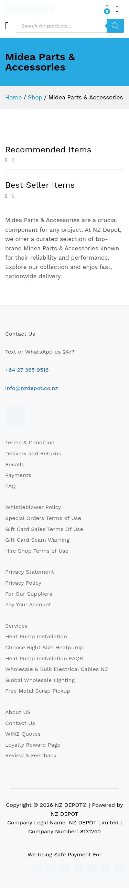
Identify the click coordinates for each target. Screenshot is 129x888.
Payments (18, 475)
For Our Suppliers (28, 594)
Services (16, 625)
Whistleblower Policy (33, 507)
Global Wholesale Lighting (40, 680)
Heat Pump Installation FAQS (44, 658)
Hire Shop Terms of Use (36, 551)
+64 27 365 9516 (27, 370)
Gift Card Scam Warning (37, 540)
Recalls (14, 464)
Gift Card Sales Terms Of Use (44, 529)
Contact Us (20, 723)
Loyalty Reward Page (32, 744)
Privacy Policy (23, 583)
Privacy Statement (29, 571)
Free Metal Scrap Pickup (37, 690)
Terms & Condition (29, 442)
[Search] (115, 26)
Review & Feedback (30, 755)
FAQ (10, 486)
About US (18, 712)
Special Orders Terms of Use (43, 518)
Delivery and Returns (33, 453)
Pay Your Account (28, 604)
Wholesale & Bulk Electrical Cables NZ (56, 669)
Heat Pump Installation (36, 636)
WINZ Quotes (23, 733)
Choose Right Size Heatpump (44, 647)
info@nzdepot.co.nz (31, 388)
